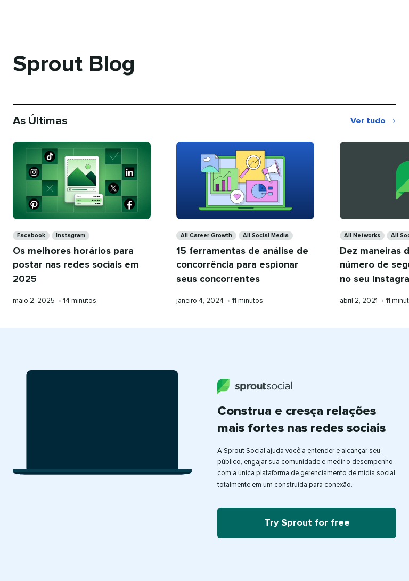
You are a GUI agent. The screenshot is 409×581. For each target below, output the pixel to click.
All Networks (362, 235)
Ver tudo (373, 122)
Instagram (70, 235)
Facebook (31, 235)
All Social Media (266, 235)
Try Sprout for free (307, 523)
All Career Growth (206, 235)
